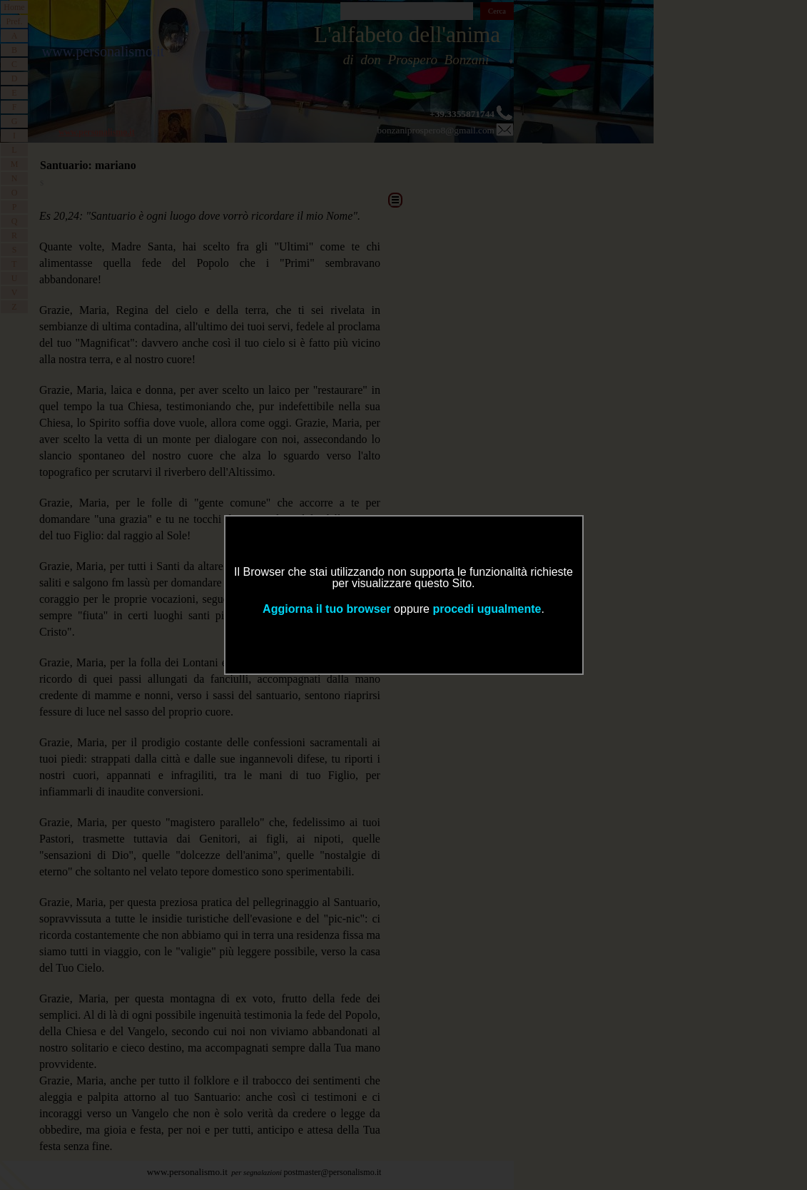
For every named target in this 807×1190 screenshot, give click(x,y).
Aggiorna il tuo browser (327, 609)
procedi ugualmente (486, 609)
